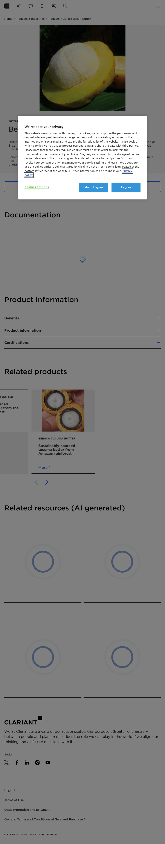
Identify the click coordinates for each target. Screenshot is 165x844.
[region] (82, 157)
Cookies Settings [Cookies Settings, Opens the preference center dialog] (36, 187)
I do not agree (93, 187)
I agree (126, 187)
